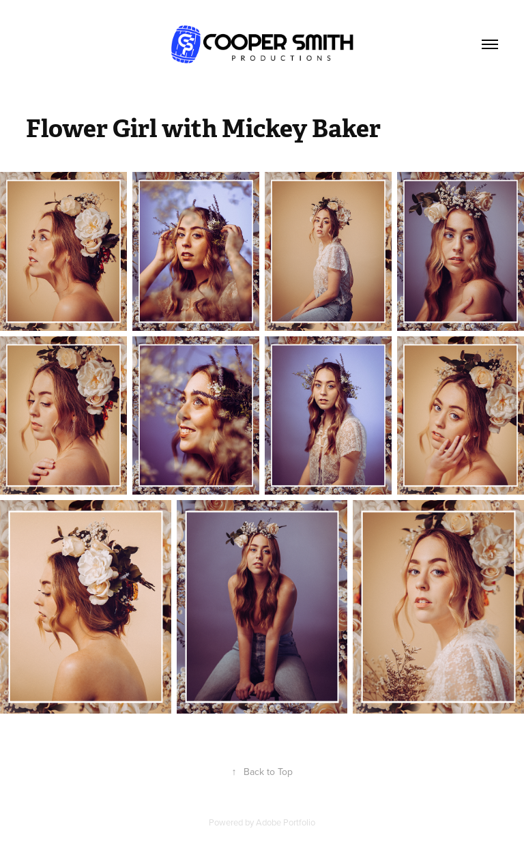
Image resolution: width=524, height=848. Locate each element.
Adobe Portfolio (285, 822)
